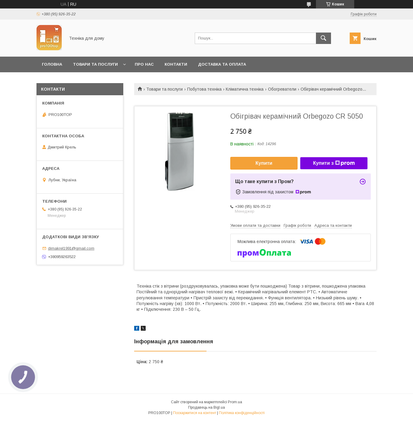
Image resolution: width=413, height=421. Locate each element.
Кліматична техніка (244, 89)
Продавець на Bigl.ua (206, 407)
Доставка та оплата (222, 64)
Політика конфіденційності (242, 413)
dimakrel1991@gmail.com (71, 248)
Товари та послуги (95, 64)
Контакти (176, 64)
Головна (52, 64)
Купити (264, 163)
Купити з (334, 163)
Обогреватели (282, 89)
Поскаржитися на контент (194, 413)
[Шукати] (323, 38)
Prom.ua (235, 402)
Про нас (144, 64)
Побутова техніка (204, 89)
